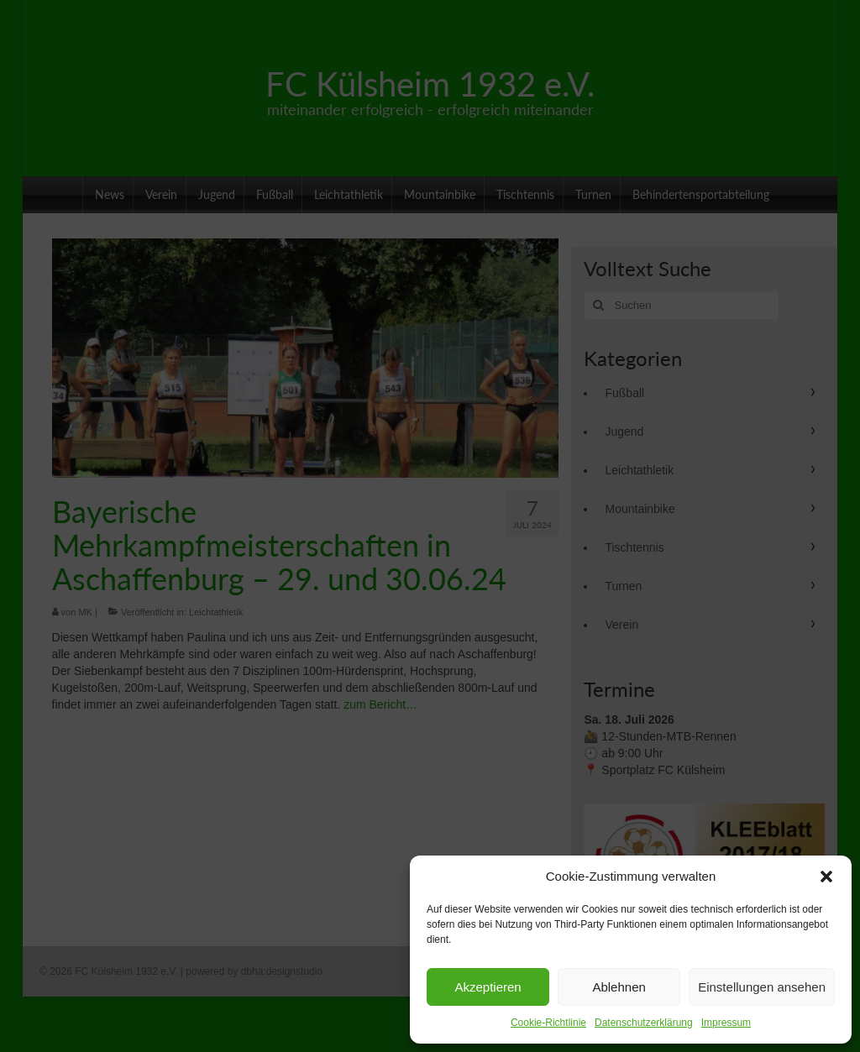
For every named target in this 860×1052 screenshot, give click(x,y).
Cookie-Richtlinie (548, 1022)
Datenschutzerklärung (644, 1022)
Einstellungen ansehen (762, 987)
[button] (826, 876)
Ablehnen (618, 987)
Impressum (726, 1022)
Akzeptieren (487, 987)
